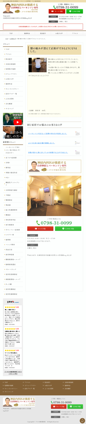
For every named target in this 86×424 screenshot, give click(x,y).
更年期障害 (10, 225)
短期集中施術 (11, 69)
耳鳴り (8, 162)
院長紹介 (43, 33)
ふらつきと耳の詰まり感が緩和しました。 (41, 143)
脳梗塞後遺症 (11, 264)
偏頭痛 (8, 240)
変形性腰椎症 (11, 289)
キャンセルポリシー (12, 89)
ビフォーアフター (11, 74)
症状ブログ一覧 (11, 94)
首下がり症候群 (11, 158)
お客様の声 (13, 39)
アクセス (75, 33)
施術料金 (27, 33)
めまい (8, 177)
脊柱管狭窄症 (11, 220)
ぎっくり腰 (9, 284)
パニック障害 (10, 244)
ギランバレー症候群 (13, 230)
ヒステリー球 (10, 235)
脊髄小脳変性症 (11, 172)
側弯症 (8, 167)
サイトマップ (10, 108)
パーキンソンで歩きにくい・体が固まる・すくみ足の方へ (13, 150)
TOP (11, 33)
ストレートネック (11, 269)
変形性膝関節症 (11, 294)
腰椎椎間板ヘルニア (13, 259)
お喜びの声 (59, 33)
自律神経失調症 (11, 190)
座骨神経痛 (10, 254)
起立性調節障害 (11, 210)
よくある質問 (10, 99)
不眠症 (8, 195)
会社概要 (9, 104)
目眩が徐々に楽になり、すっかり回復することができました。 (48, 152)
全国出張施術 (11, 64)
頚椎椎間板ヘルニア (13, 279)
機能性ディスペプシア (13, 183)
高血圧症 (9, 249)
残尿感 (8, 205)
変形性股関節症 (11, 274)
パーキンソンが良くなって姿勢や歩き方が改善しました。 (47, 133)
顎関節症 (9, 200)
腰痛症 (8, 215)
